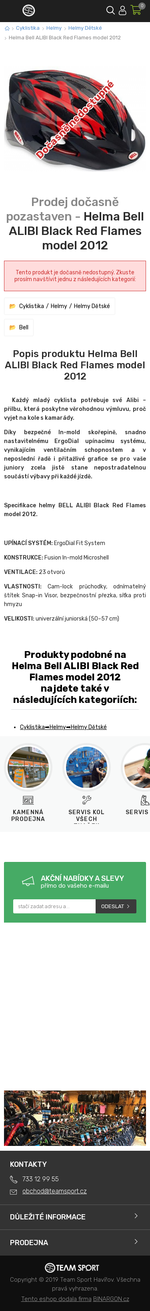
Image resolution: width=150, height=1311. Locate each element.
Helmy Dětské (85, 28)
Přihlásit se (122, 9)
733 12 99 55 (40, 1179)
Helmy (54, 28)
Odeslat (112, 906)
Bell (23, 327)
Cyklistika (28, 28)
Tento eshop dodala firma (56, 1299)
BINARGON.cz (111, 1299)
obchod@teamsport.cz (54, 1191)
